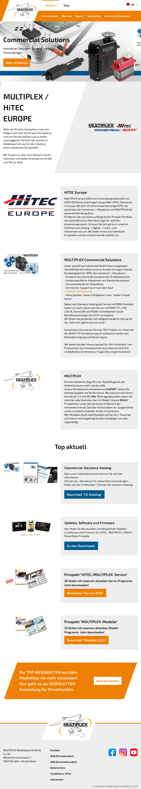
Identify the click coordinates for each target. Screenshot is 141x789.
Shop (66, 5)
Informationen (49, 16)
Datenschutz (57, 767)
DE (130, 5)
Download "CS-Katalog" (84, 494)
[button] (128, 49)
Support (79, 16)
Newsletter (94, 16)
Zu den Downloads (81, 546)
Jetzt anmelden (107, 681)
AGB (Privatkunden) (61, 756)
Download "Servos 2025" (85, 593)
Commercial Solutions (117, 16)
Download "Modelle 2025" (86, 640)
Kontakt (55, 750)
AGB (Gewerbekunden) (63, 761)
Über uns (66, 16)
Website (51, 5)
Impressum (56, 779)
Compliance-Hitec (60, 773)
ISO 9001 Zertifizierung (79, 291)
